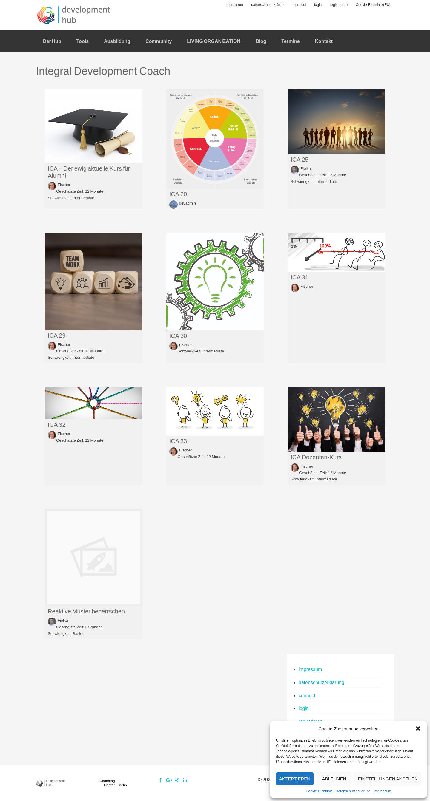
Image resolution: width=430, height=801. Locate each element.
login (304, 708)
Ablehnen (334, 778)
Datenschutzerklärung (353, 791)
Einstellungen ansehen (388, 778)
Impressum (382, 791)
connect (307, 695)
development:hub (74, 15)
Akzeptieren (294, 778)
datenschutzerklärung (321, 682)
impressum (310, 669)
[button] (418, 729)
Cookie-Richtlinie (319, 791)
